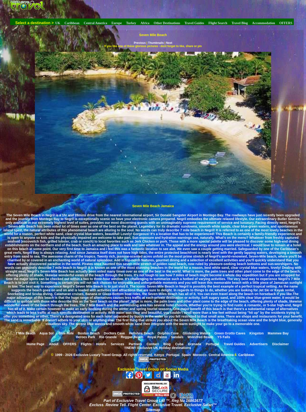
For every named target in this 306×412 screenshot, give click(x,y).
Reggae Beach (132, 337)
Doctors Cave (114, 333)
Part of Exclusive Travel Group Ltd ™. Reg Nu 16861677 (153, 401)
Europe (116, 23)
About (53, 344)
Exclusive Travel (167, 405)
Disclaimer (280, 344)
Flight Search (217, 23)
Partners (135, 344)
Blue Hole (66, 333)
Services (117, 344)
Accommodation (263, 23)
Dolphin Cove (167, 333)
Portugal (212, 344)
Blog (167, 344)
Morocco (199, 354)
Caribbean (72, 23)
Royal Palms (157, 337)
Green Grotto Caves (230, 333)
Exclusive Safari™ (200, 405)
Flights (86, 344)
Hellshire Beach (141, 333)
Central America (95, 23)
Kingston (256, 333)
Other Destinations (167, 23)
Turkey (131, 23)
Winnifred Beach (200, 337)
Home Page (35, 344)
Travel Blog (240, 23)
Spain (186, 354)
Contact (153, 344)
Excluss (96, 405)
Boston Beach (89, 333)
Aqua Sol (47, 333)
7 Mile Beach (25, 333)
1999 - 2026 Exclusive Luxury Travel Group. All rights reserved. (104, 354)
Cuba (179, 344)
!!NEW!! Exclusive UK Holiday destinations (157, 347)
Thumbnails (156, 43)
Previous (140, 43)
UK (57, 23)
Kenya (159, 354)
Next (169, 43)
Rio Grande (108, 337)
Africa (145, 23)
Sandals (177, 337)
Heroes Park (85, 337)
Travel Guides (194, 23)
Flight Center (139, 405)
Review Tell (116, 405)
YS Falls (223, 337)
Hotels (101, 344)
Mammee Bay (278, 333)
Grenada (194, 344)
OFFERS (285, 23)
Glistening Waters (197, 333)
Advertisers (259, 344)
